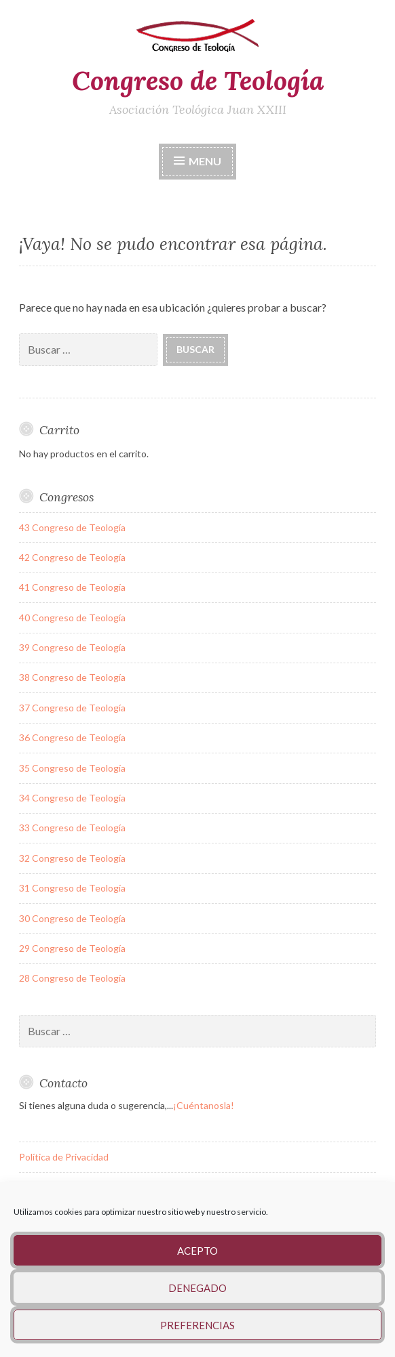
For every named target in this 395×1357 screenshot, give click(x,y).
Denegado (197, 1288)
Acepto (197, 1251)
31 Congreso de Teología (72, 888)
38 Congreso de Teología (72, 677)
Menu (205, 160)
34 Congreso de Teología (72, 797)
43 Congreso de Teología (72, 527)
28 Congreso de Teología (72, 978)
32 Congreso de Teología (72, 858)
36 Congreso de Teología (72, 737)
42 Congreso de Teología (72, 557)
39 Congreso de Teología (72, 647)
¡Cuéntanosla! (203, 1105)
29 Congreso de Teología (72, 948)
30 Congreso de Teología (72, 918)
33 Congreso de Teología (72, 827)
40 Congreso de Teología (72, 617)
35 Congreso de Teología (72, 768)
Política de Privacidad (64, 1157)
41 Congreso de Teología (72, 587)
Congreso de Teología (198, 81)
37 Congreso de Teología (72, 707)
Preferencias (197, 1325)
